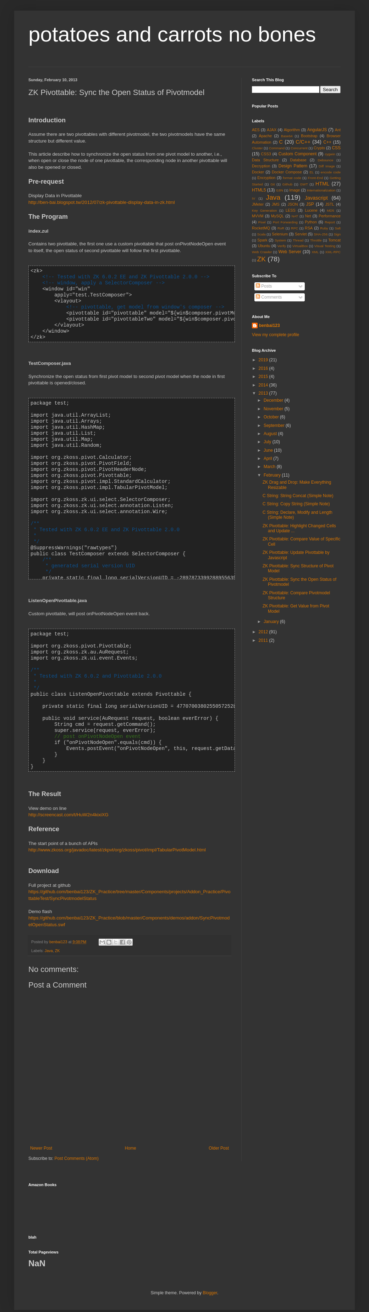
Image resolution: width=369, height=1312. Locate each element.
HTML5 (259, 190)
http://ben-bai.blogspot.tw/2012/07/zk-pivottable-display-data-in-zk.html (101, 202)
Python (311, 222)
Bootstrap (309, 136)
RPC (294, 228)
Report (330, 222)
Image (294, 190)
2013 (264, 393)
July (268, 441)
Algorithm (292, 130)
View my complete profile (275, 334)
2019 (264, 359)
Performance (330, 216)
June (269, 450)
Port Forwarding (285, 222)
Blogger (210, 1280)
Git (272, 184)
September (275, 425)
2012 (264, 631)
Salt (338, 228)
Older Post (219, 1135)
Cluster (257, 148)
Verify (281, 246)
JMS (276, 204)
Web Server (290, 251)
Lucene (311, 210)
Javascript (316, 198)
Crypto (319, 148)
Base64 (287, 136)
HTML (322, 184)
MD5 (330, 210)
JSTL (329, 204)
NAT (295, 216)
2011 (264, 640)
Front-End (315, 178)
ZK (57, 938)
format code (292, 178)
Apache (265, 136)
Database (298, 160)
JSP (310, 204)
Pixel (262, 222)
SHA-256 (320, 234)
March (270, 466)
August (271, 433)
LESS (291, 210)
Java (49, 938)
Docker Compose (287, 172)
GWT (304, 184)
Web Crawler (262, 252)
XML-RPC (333, 252)
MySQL (277, 216)
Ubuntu (264, 246)
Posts (264, 286)
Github (287, 184)
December (274, 400)
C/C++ (303, 142)
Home (130, 1135)
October (272, 417)
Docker (258, 172)
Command (277, 148)
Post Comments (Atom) (76, 1146)
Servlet (301, 234)
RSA (309, 228)
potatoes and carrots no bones (172, 34)
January (272, 621)
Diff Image (327, 166)
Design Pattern (293, 165)
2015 (264, 376)
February (273, 475)
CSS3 (266, 154)
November (274, 408)
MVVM (257, 216)
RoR (280, 228)
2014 (264, 385)
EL (311, 172)
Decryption (261, 166)
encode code (331, 172)
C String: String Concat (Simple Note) (298, 495)
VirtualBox (300, 246)
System (280, 240)
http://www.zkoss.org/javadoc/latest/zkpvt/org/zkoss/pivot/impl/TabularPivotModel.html (117, 837)
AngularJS (317, 129)
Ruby (324, 228)
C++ (327, 142)
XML (315, 252)
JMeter (258, 204)
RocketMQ (261, 228)
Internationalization (321, 190)
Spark (262, 240)
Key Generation (264, 210)
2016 (264, 368)
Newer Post (41, 1135)
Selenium (280, 234)
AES (256, 130)
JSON (293, 204)
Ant (338, 130)
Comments (269, 297)
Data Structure (265, 160)
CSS (336, 147)
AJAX (271, 130)
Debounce (326, 160)
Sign (337, 234)
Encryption (266, 178)
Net (308, 216)
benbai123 (58, 929)
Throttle (316, 240)
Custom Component (298, 153)
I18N (279, 190)
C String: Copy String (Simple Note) (296, 503)
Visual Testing (324, 246)
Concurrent (299, 148)
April (268, 458)
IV (253, 198)
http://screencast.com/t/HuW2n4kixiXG (68, 802)
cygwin (330, 154)
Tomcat (334, 240)
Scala (261, 234)
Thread (298, 240)
